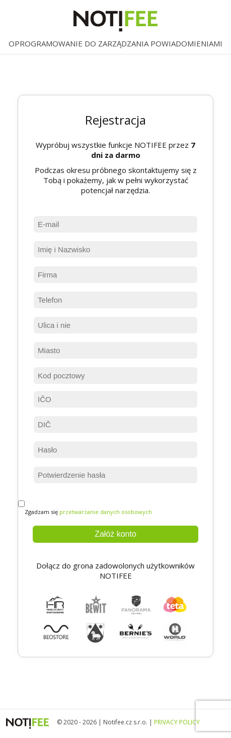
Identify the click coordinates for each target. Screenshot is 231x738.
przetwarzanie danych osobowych (105, 512)
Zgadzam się (85, 508)
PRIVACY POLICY (177, 722)
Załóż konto (115, 534)
